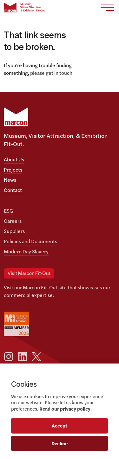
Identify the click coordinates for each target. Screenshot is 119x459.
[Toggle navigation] (107, 7)
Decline (59, 443)
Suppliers (14, 231)
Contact (13, 190)
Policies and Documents (30, 241)
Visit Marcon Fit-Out (29, 273)
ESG (8, 210)
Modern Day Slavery (26, 251)
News (10, 179)
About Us (14, 159)
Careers (13, 220)
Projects (13, 169)
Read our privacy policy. (65, 408)
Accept (59, 425)
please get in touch (51, 72)
